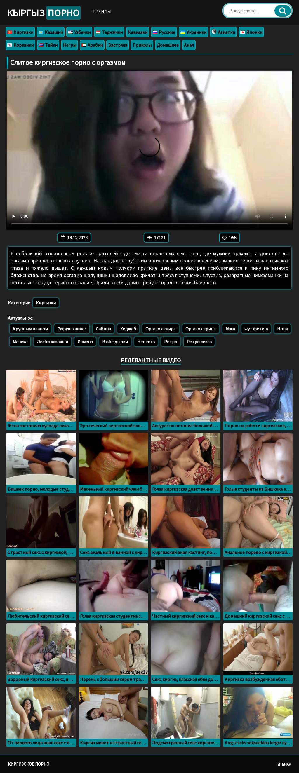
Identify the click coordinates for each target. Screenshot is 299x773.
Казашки (51, 32)
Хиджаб (128, 329)
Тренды (102, 11)
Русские (164, 32)
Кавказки (137, 32)
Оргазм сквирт (160, 329)
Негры (69, 45)
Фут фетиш (256, 329)
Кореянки (20, 45)
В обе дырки (115, 341)
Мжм (230, 329)
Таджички (109, 32)
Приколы (142, 45)
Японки (251, 32)
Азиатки (223, 32)
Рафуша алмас (71, 329)
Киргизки (20, 32)
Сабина (103, 329)
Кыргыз (44, 13)
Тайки (48, 45)
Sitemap (284, 764)
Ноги (282, 329)
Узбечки (79, 32)
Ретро (170, 341)
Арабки (92, 45)
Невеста (146, 341)
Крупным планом (30, 329)
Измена (85, 341)
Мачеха (20, 341)
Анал (189, 45)
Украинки (193, 32)
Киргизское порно (28, 764)
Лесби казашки (52, 341)
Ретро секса (199, 341)
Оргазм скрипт (200, 329)
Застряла (117, 45)
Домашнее (168, 45)
